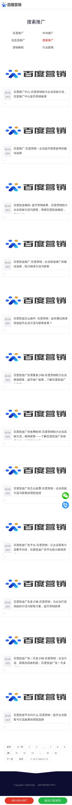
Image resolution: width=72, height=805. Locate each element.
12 (24, 753)
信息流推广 (18, 40)
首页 (9, 747)
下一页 (10, 759)
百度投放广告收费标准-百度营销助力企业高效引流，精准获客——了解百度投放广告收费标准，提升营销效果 (40, 436)
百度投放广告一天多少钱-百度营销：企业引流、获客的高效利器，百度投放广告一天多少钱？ (40, 663)
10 (8, 753)
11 (17, 753)
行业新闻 (48, 47)
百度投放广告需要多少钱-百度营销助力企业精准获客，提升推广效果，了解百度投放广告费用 (40, 380)
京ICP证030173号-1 (47, 785)
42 (56, 753)
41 (48, 753)
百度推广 (18, 33)
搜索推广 (48, 40)
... (43, 747)
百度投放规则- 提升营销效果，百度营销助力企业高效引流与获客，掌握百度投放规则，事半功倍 (41, 210)
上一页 (20, 747)
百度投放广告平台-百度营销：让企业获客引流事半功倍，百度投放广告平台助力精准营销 (40, 550)
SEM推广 (48, 33)
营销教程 (18, 47)
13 (32, 753)
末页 (21, 759)
